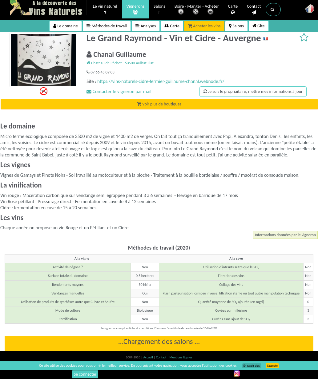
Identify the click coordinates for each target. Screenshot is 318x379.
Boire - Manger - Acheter (197, 10)
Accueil (148, 357)
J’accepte (272, 366)
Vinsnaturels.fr (48, 8)
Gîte (258, 26)
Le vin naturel (105, 9)
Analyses (145, 26)
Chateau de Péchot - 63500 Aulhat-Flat (120, 63)
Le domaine (65, 26)
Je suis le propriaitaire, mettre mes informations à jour (253, 91)
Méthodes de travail (107, 26)
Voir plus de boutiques (159, 104)
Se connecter (85, 374)
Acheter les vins (204, 26)
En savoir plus (252, 366)
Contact (254, 9)
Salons (159, 9)
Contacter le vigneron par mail (119, 91)
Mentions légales (180, 357)
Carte (233, 9)
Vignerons (136, 9)
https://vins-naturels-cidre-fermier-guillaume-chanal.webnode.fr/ (160, 81)
